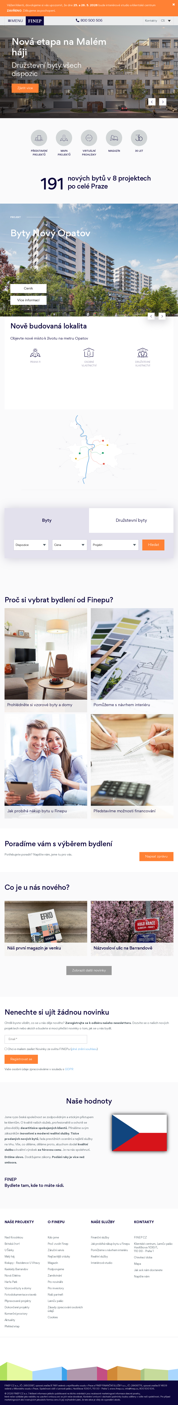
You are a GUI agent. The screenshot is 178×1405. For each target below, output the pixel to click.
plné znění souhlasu (84, 1049)
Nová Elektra (12, 1276)
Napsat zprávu (156, 856)
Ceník (28, 288)
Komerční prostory (16, 1314)
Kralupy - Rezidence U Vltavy (22, 1263)
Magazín (53, 1263)
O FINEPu (56, 1222)
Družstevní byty (131, 520)
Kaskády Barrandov (16, 1269)
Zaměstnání (55, 1276)
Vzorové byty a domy (18, 1288)
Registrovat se (21, 1059)
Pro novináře (55, 1282)
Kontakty (151, 20)
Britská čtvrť (12, 1244)
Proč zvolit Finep (58, 1244)
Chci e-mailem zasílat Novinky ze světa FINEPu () (51, 1049)
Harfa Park (11, 1282)
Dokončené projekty (17, 1307)
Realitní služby (99, 1256)
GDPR (69, 1069)
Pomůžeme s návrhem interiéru (109, 1250)
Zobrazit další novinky (89, 970)
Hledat (153, 545)
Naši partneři (55, 1295)
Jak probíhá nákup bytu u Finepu (110, 1244)
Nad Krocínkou (14, 1237)
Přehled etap (12, 1326)
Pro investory (56, 1288)
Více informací (28, 300)
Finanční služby (100, 1237)
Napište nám (141, 1276)
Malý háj (10, 1256)
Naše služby (103, 1222)
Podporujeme (56, 1269)
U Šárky (9, 1250)
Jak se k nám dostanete (148, 1270)
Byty (46, 520)
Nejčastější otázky (59, 1256)
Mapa (137, 1264)
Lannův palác (55, 1301)
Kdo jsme (53, 1237)
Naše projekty (19, 1222)
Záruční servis (56, 1250)
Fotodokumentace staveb (20, 1295)
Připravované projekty (18, 1301)
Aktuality (10, 1320)
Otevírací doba (143, 1257)
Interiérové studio (101, 1263)
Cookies (53, 1317)
